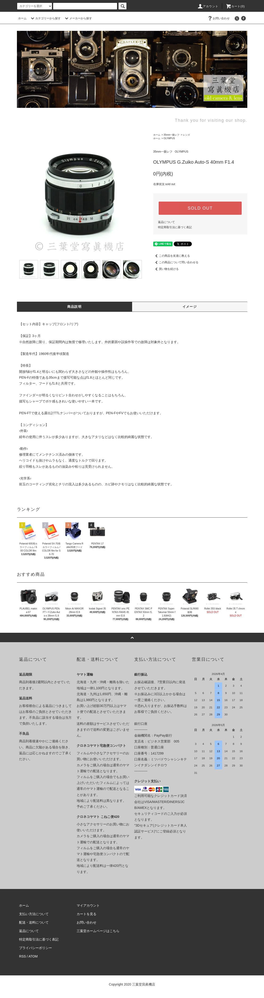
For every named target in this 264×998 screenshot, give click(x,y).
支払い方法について (34, 914)
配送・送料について (34, 922)
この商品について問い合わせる (175, 262)
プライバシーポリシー (35, 948)
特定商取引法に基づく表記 (175, 227)
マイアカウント (88, 905)
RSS (22, 956)
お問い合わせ (218, 18)
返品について (166, 222)
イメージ (189, 306)
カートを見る (86, 914)
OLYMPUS (169, 138)
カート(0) (235, 6)
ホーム (22, 18)
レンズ (186, 135)
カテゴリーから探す (45, 18)
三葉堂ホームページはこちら (98, 931)
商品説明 (74, 306)
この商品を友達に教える (171, 255)
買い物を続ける (166, 269)
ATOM (33, 956)
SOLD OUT (200, 208)
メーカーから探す (78, 18)
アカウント (207, 6)
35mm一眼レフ (172, 135)
